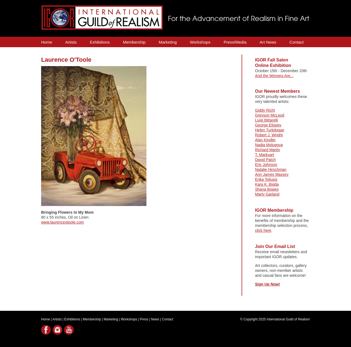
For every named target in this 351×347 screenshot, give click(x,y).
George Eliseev (268, 125)
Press (144, 319)
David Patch (265, 159)
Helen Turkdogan (269, 130)
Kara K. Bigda (267, 184)
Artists (71, 42)
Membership (134, 42)
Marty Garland (267, 194)
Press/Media (234, 42)
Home (46, 42)
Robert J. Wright (269, 135)
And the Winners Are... (274, 76)
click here (263, 230)
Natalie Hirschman (270, 169)
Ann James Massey (271, 174)
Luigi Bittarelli (266, 120)
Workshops (200, 42)
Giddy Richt (265, 110)
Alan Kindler (265, 140)
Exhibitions (100, 42)
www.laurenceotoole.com (62, 222)
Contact (297, 42)
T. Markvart (264, 155)
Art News (268, 42)
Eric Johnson (266, 164)
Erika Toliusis (266, 179)
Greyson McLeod (269, 115)
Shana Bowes (267, 189)
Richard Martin (267, 150)
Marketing (168, 42)
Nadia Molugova (269, 145)
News (155, 319)
